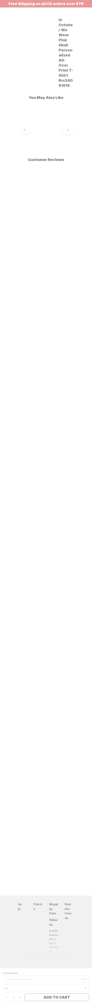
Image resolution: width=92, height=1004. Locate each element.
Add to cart (56, 997)
